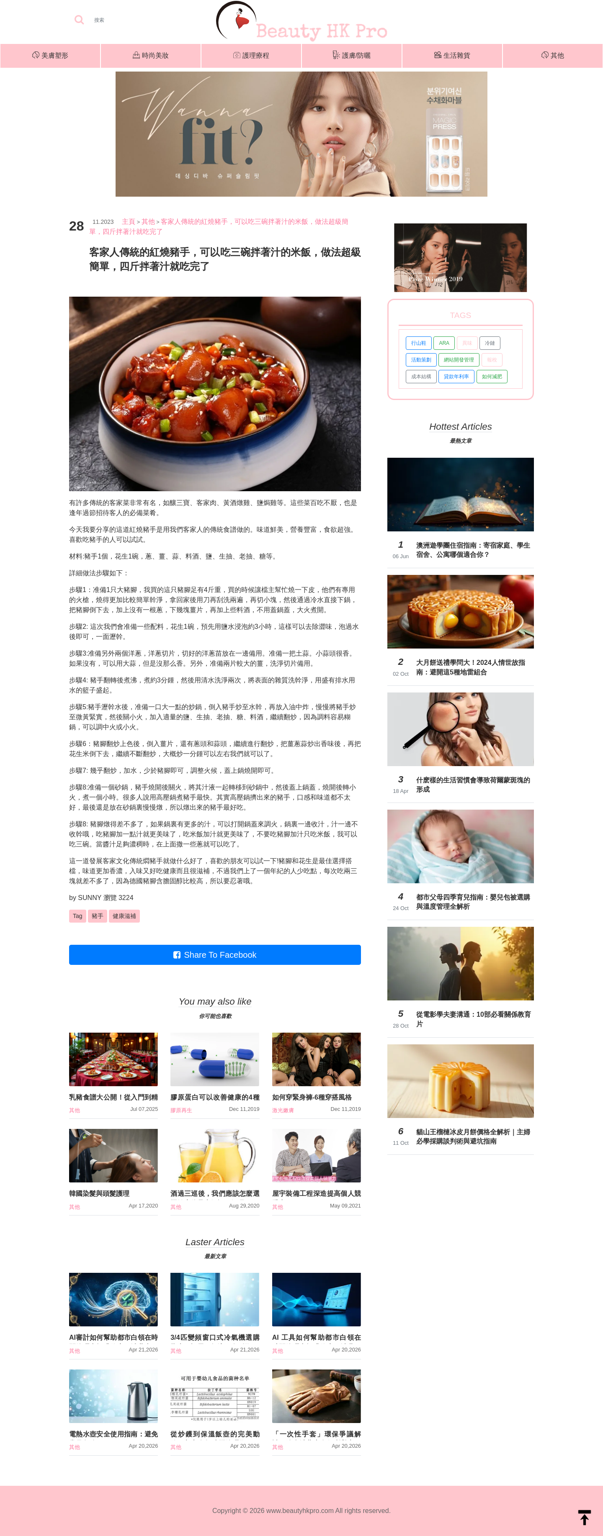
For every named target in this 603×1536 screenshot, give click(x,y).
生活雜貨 (452, 55)
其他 (552, 56)
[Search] (125, 20)
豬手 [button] (97, 916)
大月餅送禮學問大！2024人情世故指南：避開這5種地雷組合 (470, 667)
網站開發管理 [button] (459, 360)
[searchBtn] (79, 20)
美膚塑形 (50, 56)
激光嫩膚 (283, 1110)
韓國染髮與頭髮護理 (99, 1193)
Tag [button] (77, 916)
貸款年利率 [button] (456, 377)
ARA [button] (444, 343)
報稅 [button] (492, 360)
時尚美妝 (151, 56)
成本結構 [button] (421, 377)
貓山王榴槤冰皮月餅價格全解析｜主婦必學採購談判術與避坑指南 (473, 1136)
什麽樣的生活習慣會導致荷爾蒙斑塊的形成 (473, 785)
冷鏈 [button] (490, 343)
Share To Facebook (214, 954)
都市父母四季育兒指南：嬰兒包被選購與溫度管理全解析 (473, 902)
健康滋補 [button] (124, 916)
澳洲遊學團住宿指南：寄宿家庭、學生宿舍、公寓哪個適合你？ (473, 550)
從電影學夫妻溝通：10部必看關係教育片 (473, 1019)
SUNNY (89, 897)
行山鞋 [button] (418, 343)
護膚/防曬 (352, 56)
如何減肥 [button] (492, 377)
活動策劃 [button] (421, 360)
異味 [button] (467, 343)
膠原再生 (181, 1110)
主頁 (128, 221)
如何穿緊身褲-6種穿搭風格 (312, 1097)
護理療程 (251, 56)
